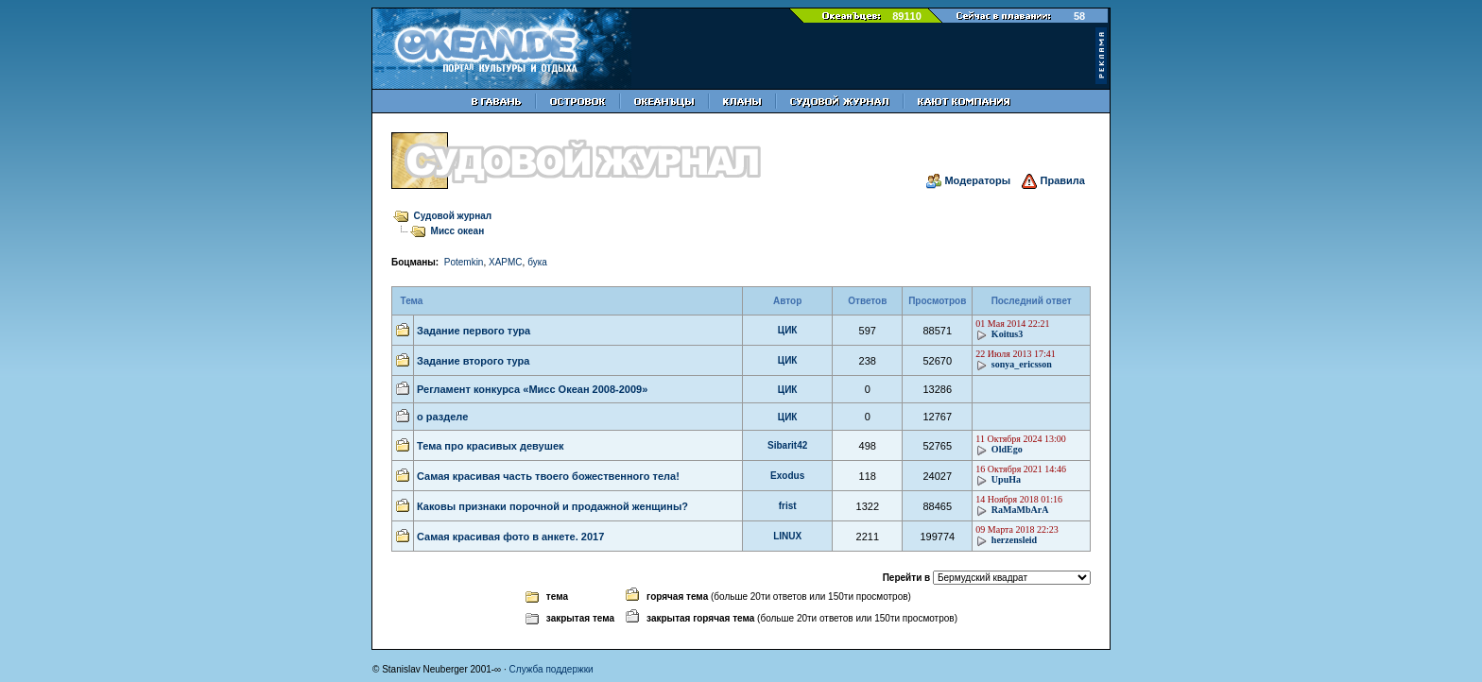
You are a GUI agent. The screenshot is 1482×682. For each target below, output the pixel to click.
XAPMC (506, 262)
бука (537, 262)
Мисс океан (458, 231)
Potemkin (464, 262)
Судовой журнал (453, 216)
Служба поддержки (551, 669)
